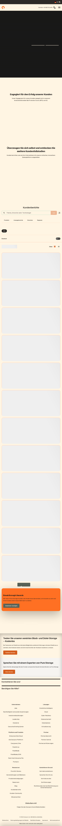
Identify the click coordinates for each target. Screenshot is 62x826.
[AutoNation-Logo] (26, 82)
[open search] (59, 2)
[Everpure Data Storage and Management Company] (31, 698)
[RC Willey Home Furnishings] (11, 82)
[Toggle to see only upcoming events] (58, 238)
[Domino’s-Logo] (45, 82)
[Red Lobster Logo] (16, 82)
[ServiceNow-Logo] (31, 82)
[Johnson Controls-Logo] (40, 82)
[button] (59, 7)
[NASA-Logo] (50, 82)
